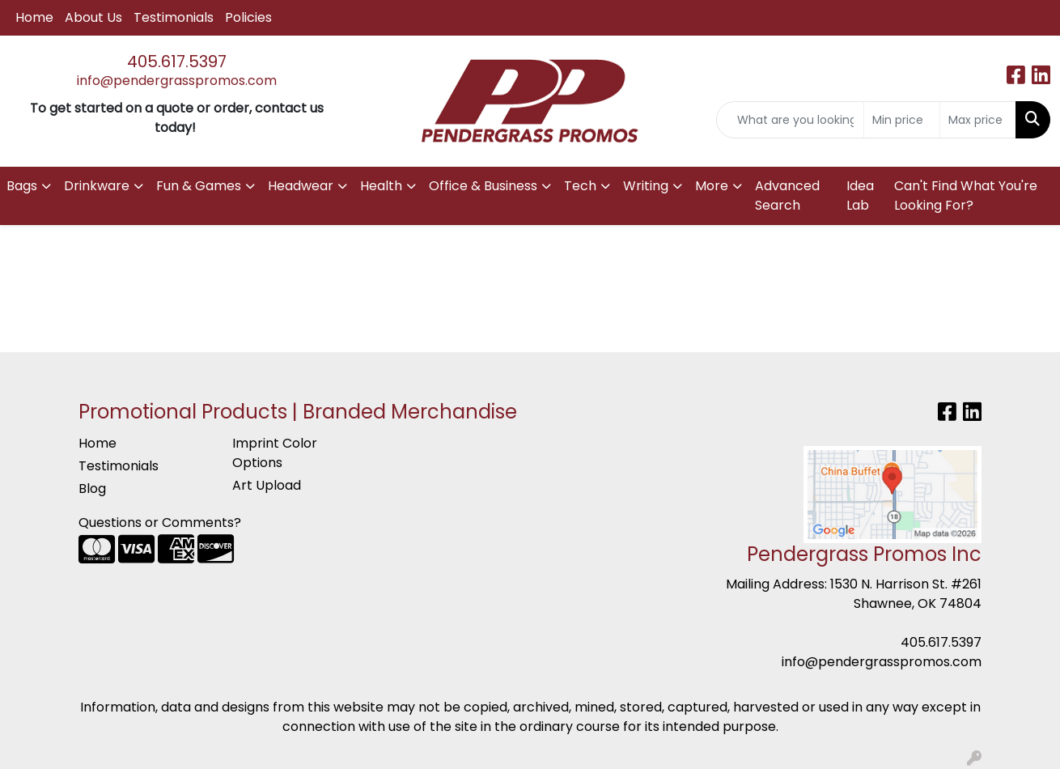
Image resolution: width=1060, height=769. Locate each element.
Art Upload (266, 485)
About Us (93, 17)
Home (34, 17)
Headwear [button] (300, 185)
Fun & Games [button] (198, 185)
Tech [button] (580, 185)
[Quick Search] (790, 119)
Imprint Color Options (274, 453)
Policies (248, 17)
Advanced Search (787, 195)
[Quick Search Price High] (977, 119)
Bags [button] (21, 185)
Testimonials (174, 17)
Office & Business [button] (483, 185)
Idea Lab (860, 195)
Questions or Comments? (159, 522)
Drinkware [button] (96, 185)
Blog (92, 488)
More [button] (711, 185)
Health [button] (381, 185)
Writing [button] (645, 185)
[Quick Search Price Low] (901, 119)
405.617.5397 (177, 61)
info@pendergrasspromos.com (177, 80)
